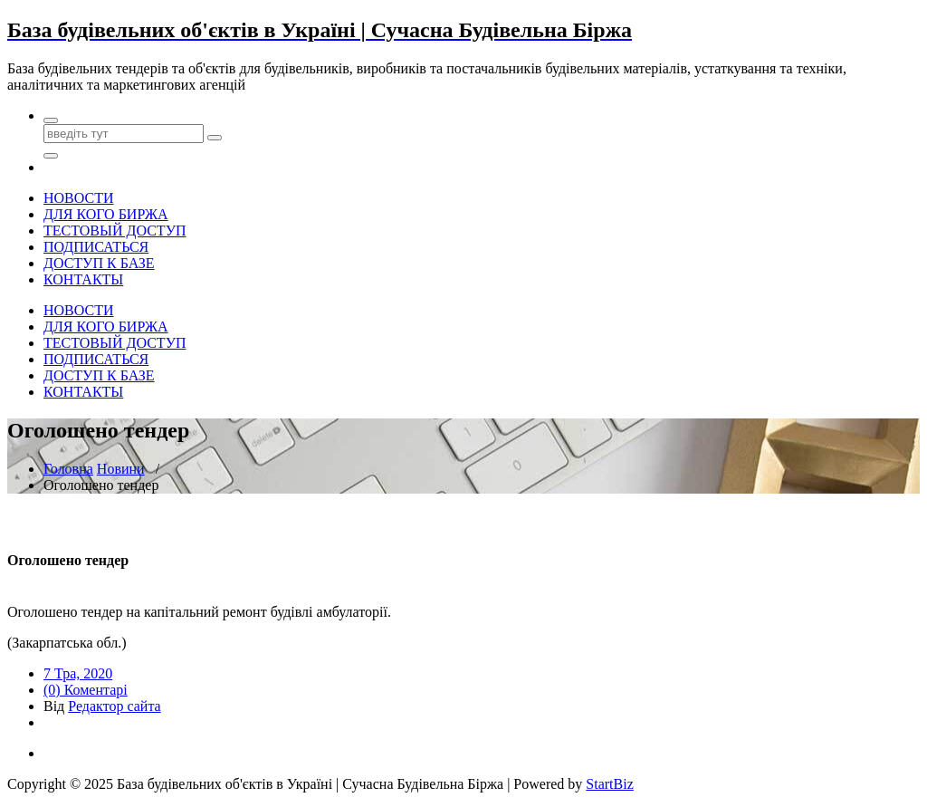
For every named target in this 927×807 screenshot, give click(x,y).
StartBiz (609, 784)
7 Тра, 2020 (77, 673)
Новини (121, 468)
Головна (68, 468)
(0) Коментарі (85, 689)
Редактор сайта (114, 706)
